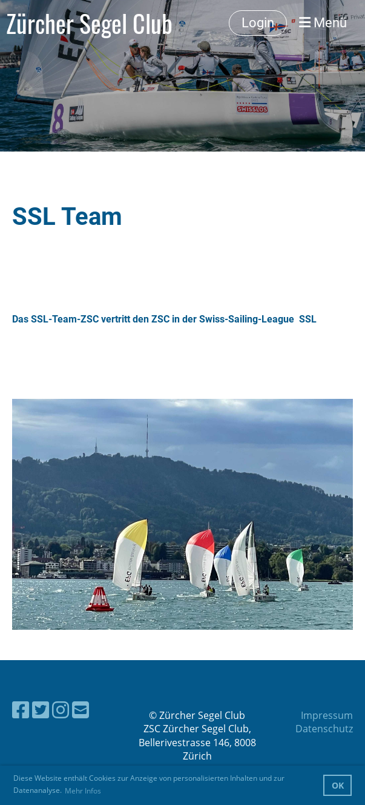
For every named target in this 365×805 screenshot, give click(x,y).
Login (258, 22)
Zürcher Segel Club (89, 23)
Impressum (327, 715)
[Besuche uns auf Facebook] (20, 709)
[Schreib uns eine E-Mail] (80, 709)
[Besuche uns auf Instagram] (60, 709)
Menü (323, 22)
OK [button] (338, 785)
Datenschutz (324, 728)
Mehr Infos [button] (83, 791)
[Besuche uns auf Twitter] (40, 709)
